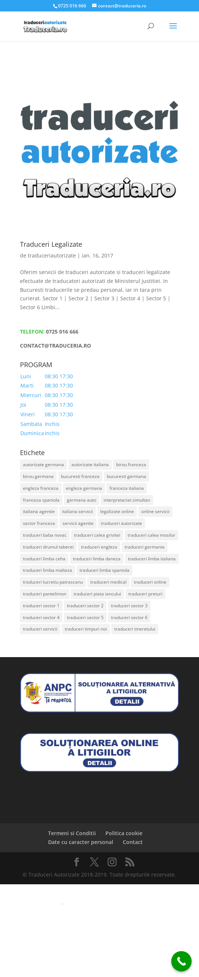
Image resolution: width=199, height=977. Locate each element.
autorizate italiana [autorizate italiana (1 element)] (90, 464)
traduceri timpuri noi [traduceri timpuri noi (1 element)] (86, 629)
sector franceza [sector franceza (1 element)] (39, 523)
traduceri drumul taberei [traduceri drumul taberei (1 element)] (48, 547)
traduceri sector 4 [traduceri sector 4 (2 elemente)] (41, 617)
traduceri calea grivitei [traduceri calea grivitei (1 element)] (97, 535)
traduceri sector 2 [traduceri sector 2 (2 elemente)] (85, 605)
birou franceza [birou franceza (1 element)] (131, 464)
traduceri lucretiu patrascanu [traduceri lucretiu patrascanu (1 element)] (53, 582)
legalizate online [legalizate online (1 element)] (117, 511)
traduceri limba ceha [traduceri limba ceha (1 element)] (44, 559)
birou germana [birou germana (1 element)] (38, 476)
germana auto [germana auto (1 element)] (81, 500)
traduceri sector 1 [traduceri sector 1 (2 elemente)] (41, 605)
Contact (133, 842)
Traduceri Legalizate (51, 244)
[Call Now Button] (181, 961)
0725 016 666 (62, 331)
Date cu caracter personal (80, 842)
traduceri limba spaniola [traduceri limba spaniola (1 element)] (104, 570)
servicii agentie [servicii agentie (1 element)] (78, 523)
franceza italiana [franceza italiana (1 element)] (126, 488)
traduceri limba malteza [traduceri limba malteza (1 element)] (47, 570)
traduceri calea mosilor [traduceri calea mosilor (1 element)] (151, 535)
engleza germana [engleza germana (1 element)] (84, 488)
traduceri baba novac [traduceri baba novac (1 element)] (45, 535)
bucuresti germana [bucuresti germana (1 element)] (126, 476)
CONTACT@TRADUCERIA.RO (55, 345)
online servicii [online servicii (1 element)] (155, 511)
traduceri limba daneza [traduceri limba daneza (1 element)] (97, 559)
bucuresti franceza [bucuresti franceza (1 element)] (80, 476)
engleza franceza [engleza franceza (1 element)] (40, 488)
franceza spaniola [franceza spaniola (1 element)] (41, 500)
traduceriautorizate (52, 255)
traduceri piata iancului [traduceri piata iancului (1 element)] (97, 594)
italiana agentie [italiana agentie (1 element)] (39, 511)
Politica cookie (123, 833)
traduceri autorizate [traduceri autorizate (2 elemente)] (121, 523)
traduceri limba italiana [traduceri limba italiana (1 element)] (152, 559)
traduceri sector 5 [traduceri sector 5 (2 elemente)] (85, 617)
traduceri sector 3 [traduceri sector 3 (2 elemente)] (129, 605)
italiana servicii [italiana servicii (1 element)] (77, 511)
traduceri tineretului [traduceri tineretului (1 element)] (134, 629)
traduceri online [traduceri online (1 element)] (150, 582)
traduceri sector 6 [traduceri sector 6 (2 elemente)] (129, 617)
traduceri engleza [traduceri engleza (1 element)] (99, 547)
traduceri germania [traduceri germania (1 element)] (145, 547)
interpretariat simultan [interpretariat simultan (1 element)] (127, 500)
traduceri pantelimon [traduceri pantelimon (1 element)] (44, 594)
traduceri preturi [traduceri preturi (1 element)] (145, 594)
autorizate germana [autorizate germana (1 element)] (43, 464)
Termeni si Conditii (72, 833)
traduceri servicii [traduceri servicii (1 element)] (40, 629)
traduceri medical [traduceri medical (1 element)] (108, 582)
